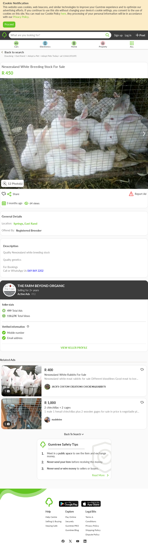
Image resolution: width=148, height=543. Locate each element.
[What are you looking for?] (60, 35)
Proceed (9, 24)
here (63, 13)
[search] (107, 35)
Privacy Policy (21, 16)
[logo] (4, 37)
